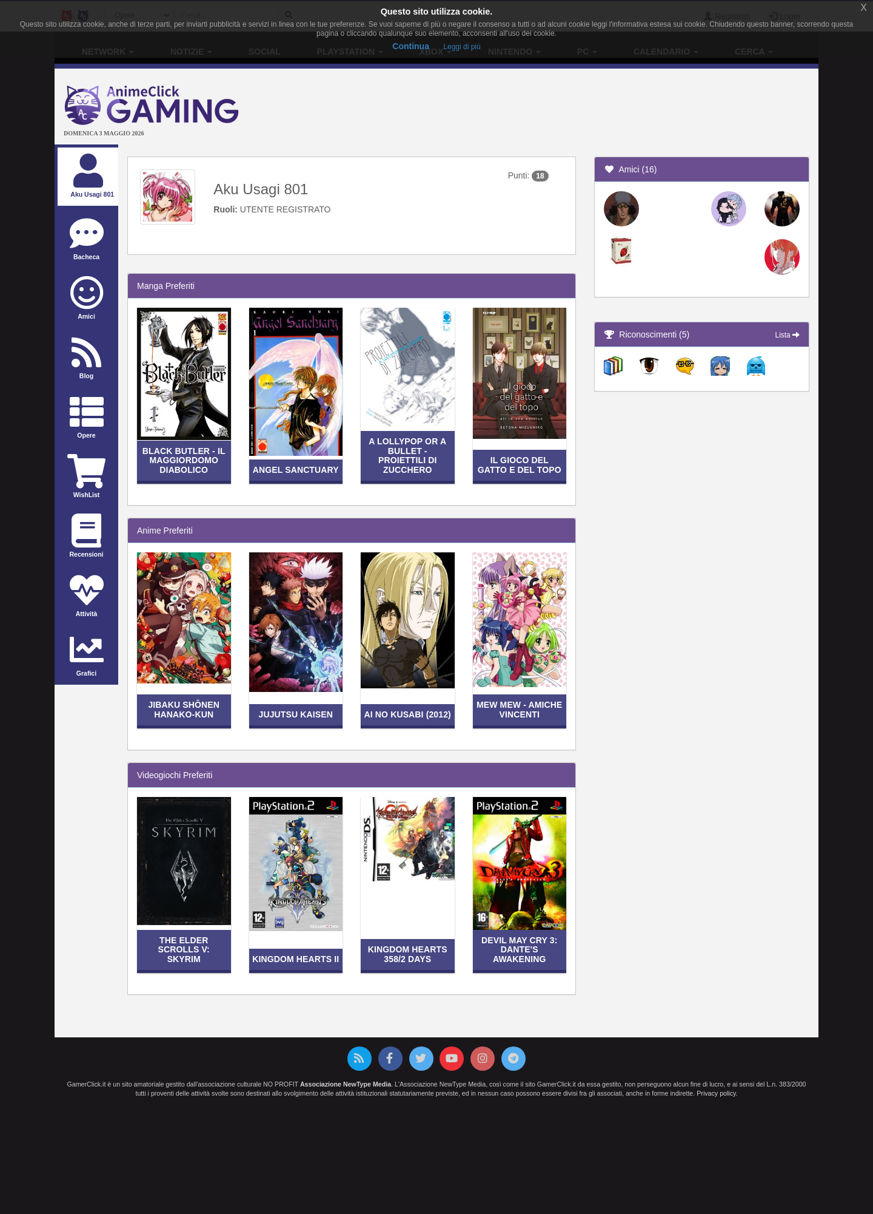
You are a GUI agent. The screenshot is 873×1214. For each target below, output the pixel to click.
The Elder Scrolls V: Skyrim (184, 949)
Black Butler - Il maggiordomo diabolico (184, 460)
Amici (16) (630, 169)
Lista (787, 335)
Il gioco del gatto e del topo (519, 464)
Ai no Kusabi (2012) (407, 714)
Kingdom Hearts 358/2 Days (407, 953)
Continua (410, 46)
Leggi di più (461, 46)
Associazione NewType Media (345, 1084)
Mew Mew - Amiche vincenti (520, 709)
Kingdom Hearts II (295, 959)
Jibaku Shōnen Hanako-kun (183, 709)
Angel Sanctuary (296, 470)
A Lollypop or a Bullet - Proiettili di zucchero (407, 455)
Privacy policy (716, 1093)
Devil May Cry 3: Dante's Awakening (519, 949)
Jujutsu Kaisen (296, 714)
